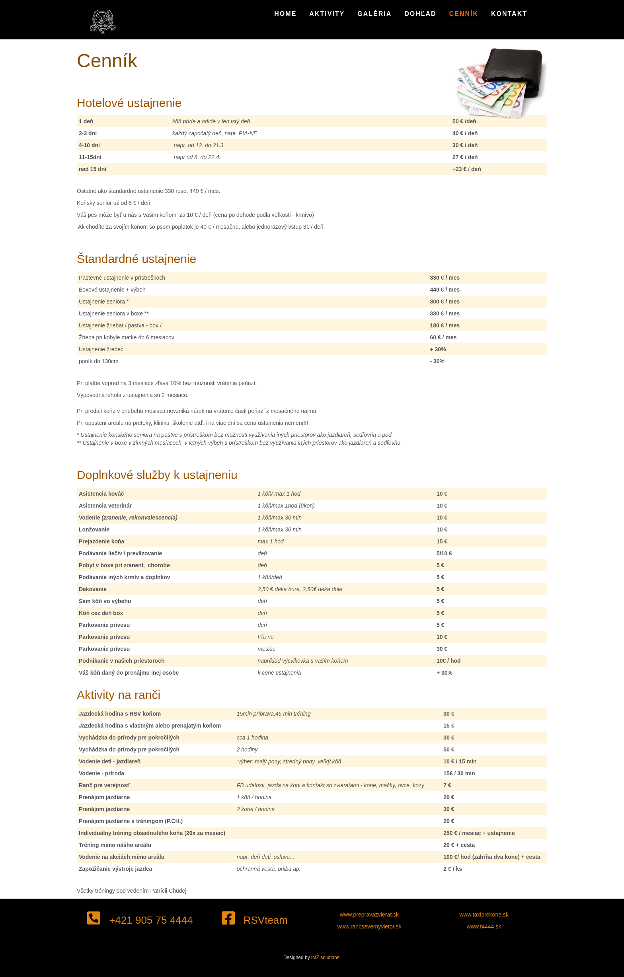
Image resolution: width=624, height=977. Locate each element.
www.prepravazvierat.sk (369, 914)
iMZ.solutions (325, 957)
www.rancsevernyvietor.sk (369, 926)
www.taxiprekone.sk (484, 914)
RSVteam (255, 920)
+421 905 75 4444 (140, 920)
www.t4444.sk (484, 926)
